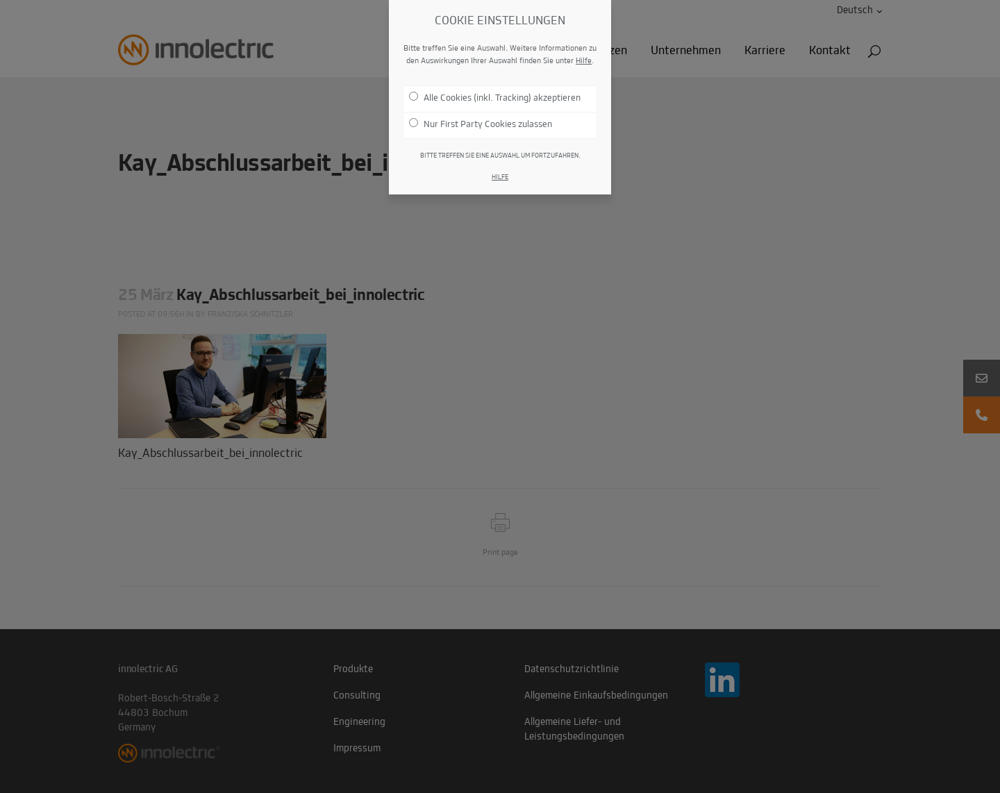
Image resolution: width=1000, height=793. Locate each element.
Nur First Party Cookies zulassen (480, 116)
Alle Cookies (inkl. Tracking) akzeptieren (495, 89)
